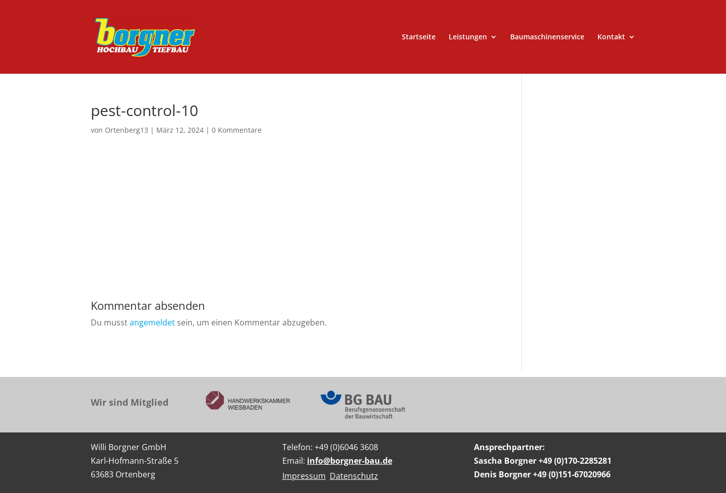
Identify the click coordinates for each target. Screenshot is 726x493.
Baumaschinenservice (547, 37)
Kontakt (611, 37)
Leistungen (468, 37)
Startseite (419, 37)
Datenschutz (354, 475)
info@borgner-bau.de (349, 460)
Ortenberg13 (126, 130)
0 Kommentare (237, 130)
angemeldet (152, 322)
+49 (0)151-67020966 (572, 474)
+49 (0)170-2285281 (575, 460)
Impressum (304, 475)
